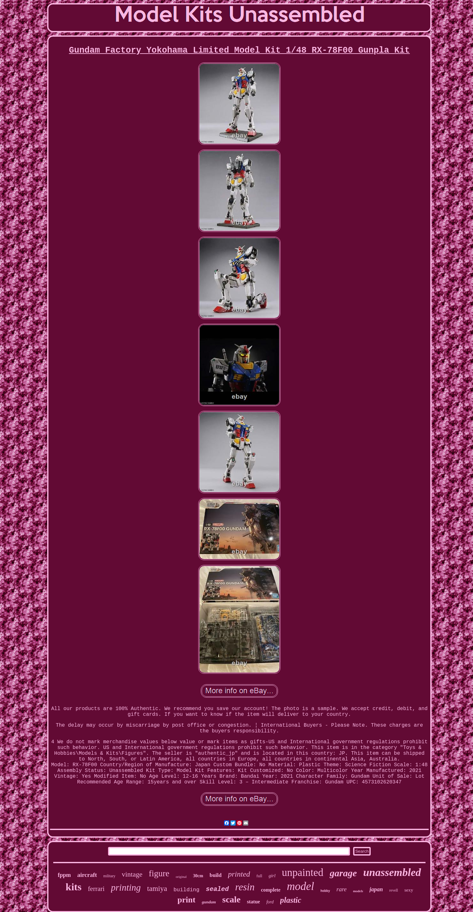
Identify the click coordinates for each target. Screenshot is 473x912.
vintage (132, 874)
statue (253, 901)
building (186, 890)
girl (272, 875)
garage (343, 873)
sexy (408, 890)
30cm (198, 875)
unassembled (392, 872)
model (300, 886)
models (358, 891)
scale (231, 899)
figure (159, 873)
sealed (217, 889)
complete (270, 890)
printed (239, 874)
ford (270, 902)
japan (376, 889)
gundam (209, 902)
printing (126, 887)
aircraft (87, 874)
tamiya (157, 889)
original (181, 877)
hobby (325, 891)
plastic (291, 900)
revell (393, 890)
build (215, 875)
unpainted (302, 872)
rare (342, 889)
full (259, 875)
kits (74, 887)
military (109, 876)
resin (245, 887)
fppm (64, 875)
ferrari (96, 889)
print (186, 899)
